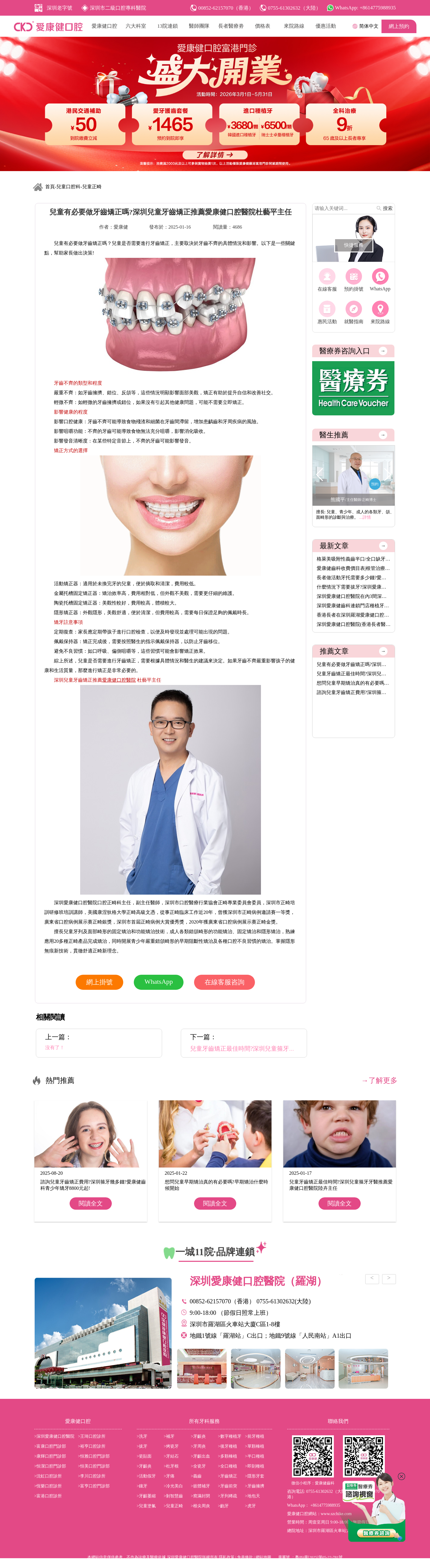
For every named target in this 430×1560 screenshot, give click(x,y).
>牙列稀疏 (227, 1496)
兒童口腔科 (68, 186)
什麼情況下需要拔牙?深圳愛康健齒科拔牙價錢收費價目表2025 (354, 586)
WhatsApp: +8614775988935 (365, 8)
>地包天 (252, 1496)
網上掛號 (99, 982)
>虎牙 (250, 1506)
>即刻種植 (254, 1466)
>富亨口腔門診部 (94, 1486)
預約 (374, 484)
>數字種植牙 (229, 1436)
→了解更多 (379, 1080)
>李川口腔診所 (92, 1476)
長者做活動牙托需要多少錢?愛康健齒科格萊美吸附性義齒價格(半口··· (354, 577)
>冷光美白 (173, 1486)
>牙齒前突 (227, 1486)
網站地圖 (263, 1557)
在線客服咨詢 (224, 982)
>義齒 (196, 1476)
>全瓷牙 (198, 1466)
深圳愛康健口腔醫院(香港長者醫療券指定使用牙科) (354, 624)
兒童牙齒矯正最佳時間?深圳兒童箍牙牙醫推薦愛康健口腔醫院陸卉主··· (354, 673)
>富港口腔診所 (48, 1496)
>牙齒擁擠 (254, 1486)
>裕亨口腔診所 (92, 1446)
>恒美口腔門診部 (94, 1466)
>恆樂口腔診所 (48, 1486)
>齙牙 (223, 1506)
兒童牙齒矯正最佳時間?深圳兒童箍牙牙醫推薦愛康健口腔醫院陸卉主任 (285, 1048)
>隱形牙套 (254, 1476)
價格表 (262, 26)
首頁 (50, 186)
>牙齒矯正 (227, 1476)
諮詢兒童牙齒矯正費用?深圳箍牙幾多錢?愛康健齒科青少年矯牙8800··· (354, 692)
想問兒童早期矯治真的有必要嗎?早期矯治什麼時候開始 (354, 683)
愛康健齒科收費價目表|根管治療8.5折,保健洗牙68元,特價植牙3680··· (354, 568)
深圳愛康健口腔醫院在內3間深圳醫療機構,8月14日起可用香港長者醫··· (354, 596)
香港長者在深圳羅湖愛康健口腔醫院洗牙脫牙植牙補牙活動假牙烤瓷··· (354, 614)
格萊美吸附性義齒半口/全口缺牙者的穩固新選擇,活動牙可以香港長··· (354, 558)
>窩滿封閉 (200, 1496)
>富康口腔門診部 (50, 1446)
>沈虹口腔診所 (48, 1476)
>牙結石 (171, 1456)
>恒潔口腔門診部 (50, 1466)
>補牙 (169, 1436)
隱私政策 (226, 1557)
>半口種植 (254, 1456)
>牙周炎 (198, 1446)
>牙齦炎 (198, 1436)
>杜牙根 (171, 1466)
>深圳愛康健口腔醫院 (54, 1436)
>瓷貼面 (144, 1456)
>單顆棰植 (254, 1446)
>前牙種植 (254, 1436)
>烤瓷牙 (171, 1446)
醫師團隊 (199, 26)
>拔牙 (142, 1446)
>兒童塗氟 (146, 1506)
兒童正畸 (92, 186)
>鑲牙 (142, 1486)
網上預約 (399, 26)
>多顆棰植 (227, 1456)
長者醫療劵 (231, 26)
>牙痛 (169, 1476)
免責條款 (245, 1557)
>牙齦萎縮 (146, 1496)
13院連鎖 (167, 26)
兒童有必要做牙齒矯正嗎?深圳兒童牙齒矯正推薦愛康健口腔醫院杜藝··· (354, 664)
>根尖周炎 (200, 1506)
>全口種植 (227, 1466)
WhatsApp (158, 981)
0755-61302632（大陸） (328, 1491)
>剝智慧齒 (173, 1496)
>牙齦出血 (200, 1456)
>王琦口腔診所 (92, 1436)
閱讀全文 (91, 1203)
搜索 (388, 208)
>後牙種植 (227, 1446)
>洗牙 (142, 1436)
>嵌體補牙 (200, 1486)
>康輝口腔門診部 (50, 1456)
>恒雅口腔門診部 (94, 1456)
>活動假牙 (146, 1476)
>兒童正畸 (173, 1506)
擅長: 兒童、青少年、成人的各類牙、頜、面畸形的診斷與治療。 (355, 515)
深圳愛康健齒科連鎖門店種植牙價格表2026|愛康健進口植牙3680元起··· (354, 605)
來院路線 (294, 26)
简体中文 (368, 26)
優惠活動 (325, 26)
